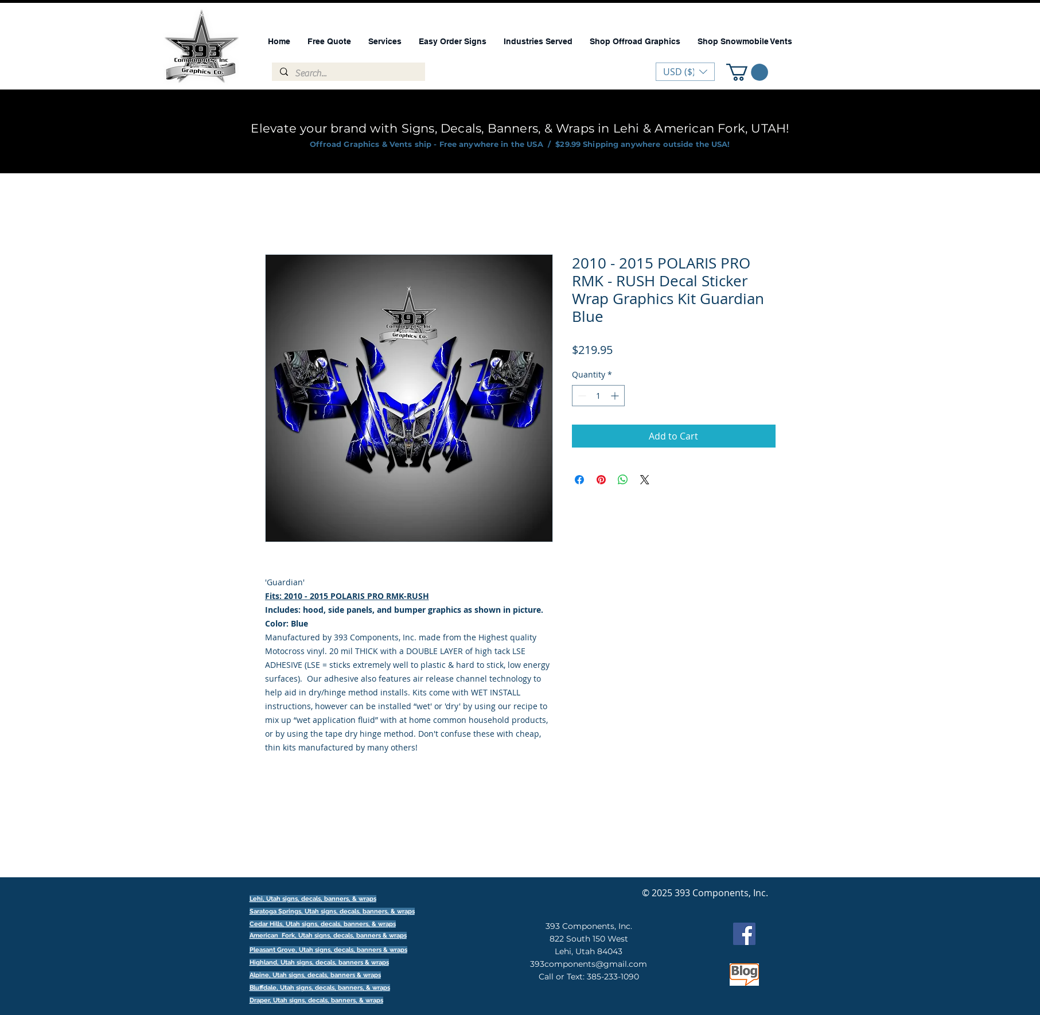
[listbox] (685, 72)
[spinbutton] (598, 396)
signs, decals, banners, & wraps (368, 911)
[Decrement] (581, 396)
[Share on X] (645, 480)
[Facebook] (744, 934)
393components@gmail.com (588, 964)
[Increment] (616, 396)
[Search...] (348, 73)
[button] (747, 72)
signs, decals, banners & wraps (360, 935)
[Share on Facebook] (579, 480)
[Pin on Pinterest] (601, 480)
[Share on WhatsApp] (623, 480)
